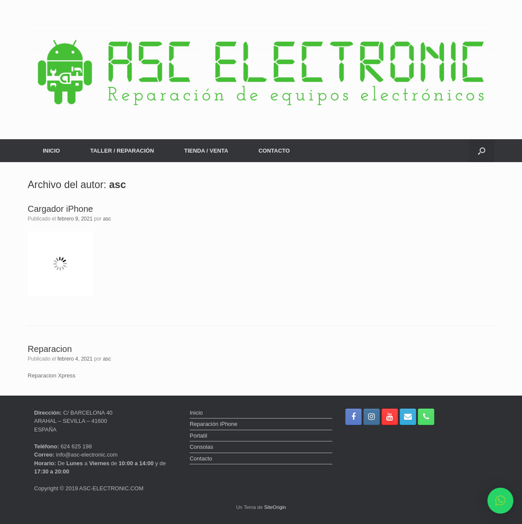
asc (117, 184)
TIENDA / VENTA (206, 150)
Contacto (201, 458)
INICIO (51, 150)
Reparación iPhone (214, 424)
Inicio (196, 412)
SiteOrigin (275, 507)
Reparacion (50, 349)
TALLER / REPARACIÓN (122, 150)
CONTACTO (274, 150)
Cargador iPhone (60, 209)
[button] (481, 150)
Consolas (201, 447)
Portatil (198, 435)
